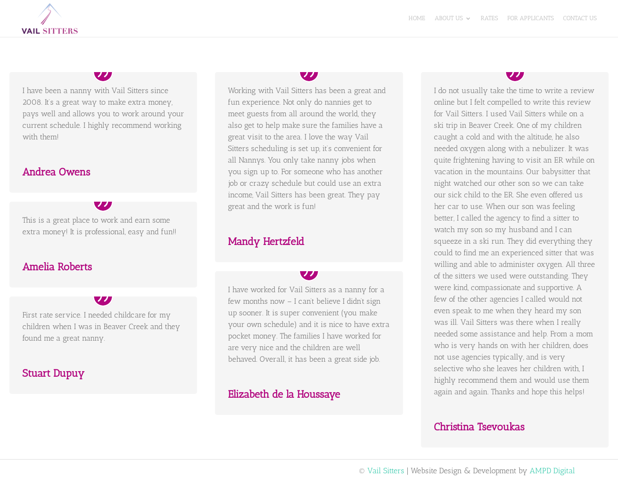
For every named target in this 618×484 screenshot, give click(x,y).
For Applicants (530, 18)
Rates (489, 18)
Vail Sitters (385, 470)
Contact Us (580, 18)
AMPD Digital (552, 470)
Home (417, 18)
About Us (449, 18)
